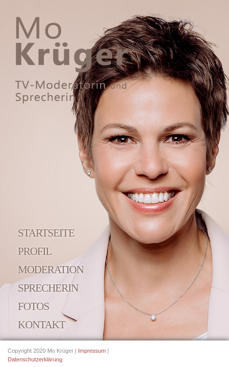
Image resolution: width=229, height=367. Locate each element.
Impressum (92, 351)
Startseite (46, 233)
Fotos (33, 306)
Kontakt (41, 325)
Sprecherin (48, 288)
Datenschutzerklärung (35, 359)
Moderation (51, 270)
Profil (35, 251)
